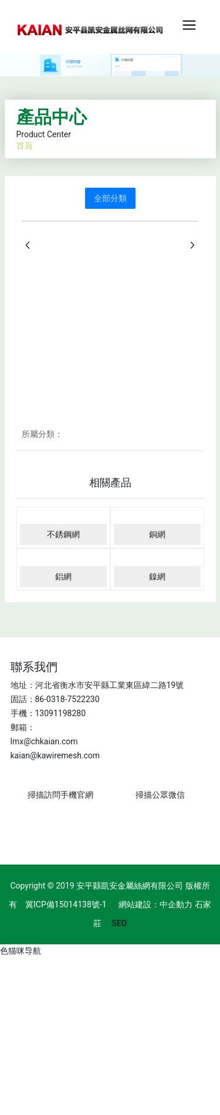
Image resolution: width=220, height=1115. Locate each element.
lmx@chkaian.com (44, 741)
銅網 (157, 534)
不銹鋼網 (63, 534)
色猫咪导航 (20, 950)
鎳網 (157, 576)
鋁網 (63, 576)
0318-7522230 (72, 699)
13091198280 (60, 713)
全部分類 (110, 198)
